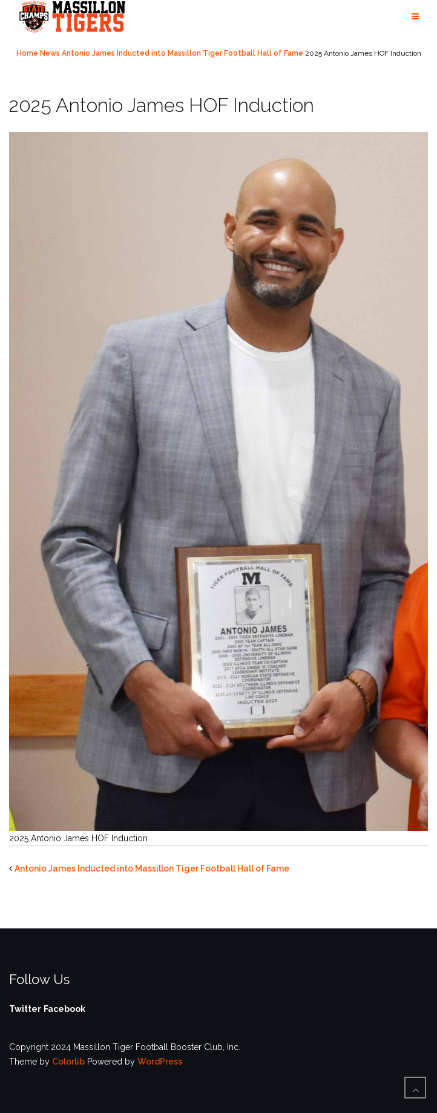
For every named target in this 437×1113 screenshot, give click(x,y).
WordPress (159, 1061)
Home (27, 53)
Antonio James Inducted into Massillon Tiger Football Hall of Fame (182, 53)
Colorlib (68, 1061)
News (50, 53)
